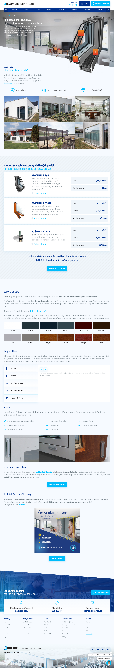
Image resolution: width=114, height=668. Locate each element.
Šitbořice (88, 622)
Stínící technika (7, 634)
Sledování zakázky (27, 628)
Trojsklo (11, 376)
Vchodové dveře (8, 625)
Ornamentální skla (14, 398)
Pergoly (6, 637)
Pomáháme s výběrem (67, 622)
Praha (87, 628)
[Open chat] (109, 663)
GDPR (45, 631)
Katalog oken (57, 559)
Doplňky (6, 640)
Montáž (24, 637)
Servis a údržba (66, 628)
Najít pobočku (21, 610)
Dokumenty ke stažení (28, 634)
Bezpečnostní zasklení (15, 383)
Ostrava (88, 631)
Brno (87, 625)
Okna (5, 622)
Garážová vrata (7, 631)
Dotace (24, 631)
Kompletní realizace (27, 622)
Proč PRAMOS (47, 622)
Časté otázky (65, 634)
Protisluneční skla (14, 391)
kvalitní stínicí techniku (44, 472)
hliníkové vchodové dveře (37, 311)
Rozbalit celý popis (40, 193)
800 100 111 (57, 610)
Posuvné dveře (7, 628)
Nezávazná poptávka (57, 269)
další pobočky (89, 634)
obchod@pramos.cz (93, 610)
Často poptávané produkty (68, 625)
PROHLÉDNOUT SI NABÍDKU (57, 485)
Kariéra (46, 628)
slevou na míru (8, 83)
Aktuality (46, 625)
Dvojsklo (11, 368)
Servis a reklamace (27, 625)
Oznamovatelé (47, 634)
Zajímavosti (65, 631)
